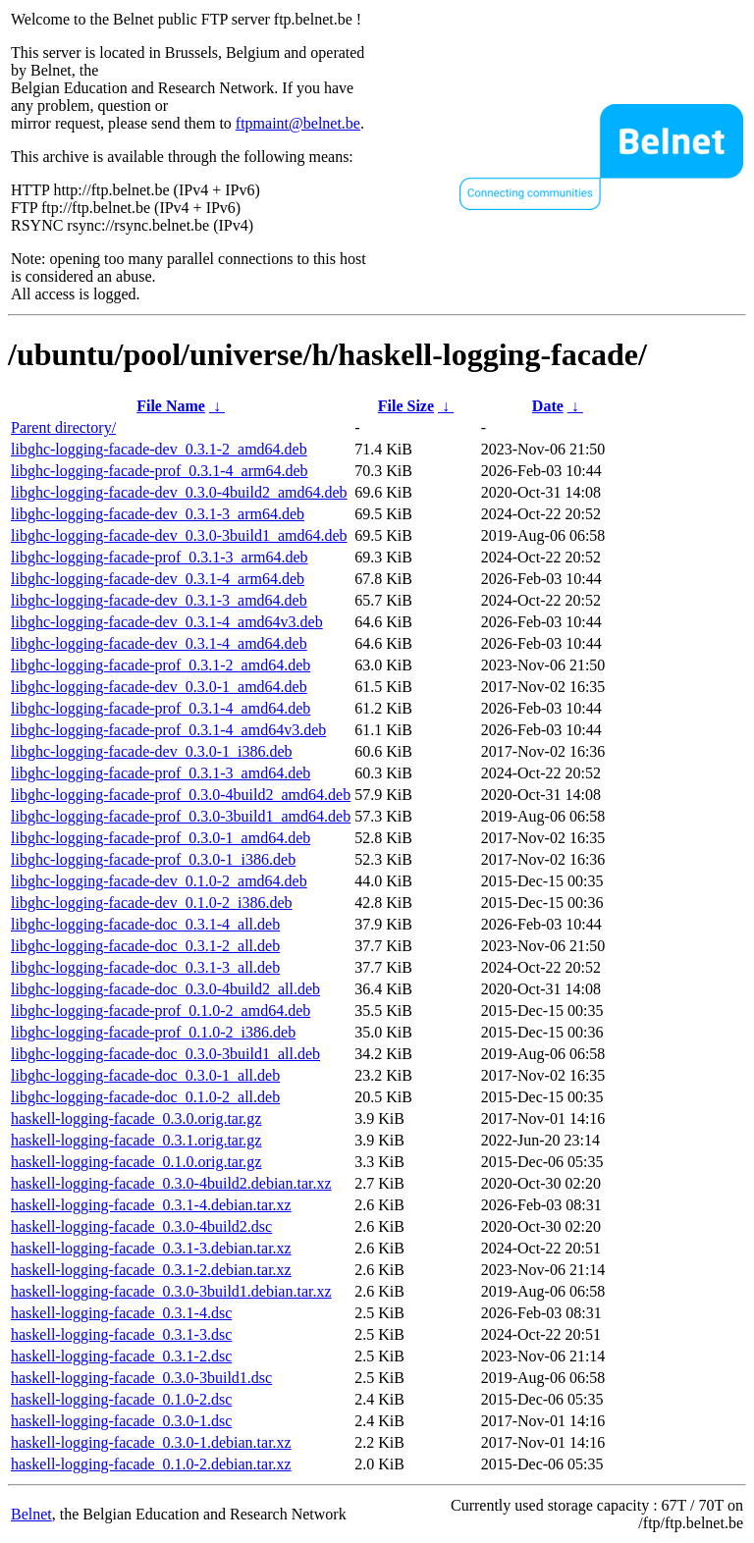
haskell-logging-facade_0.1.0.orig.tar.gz (136, 1161)
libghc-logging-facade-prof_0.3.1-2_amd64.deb (160, 665)
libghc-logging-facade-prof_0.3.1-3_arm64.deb (159, 557)
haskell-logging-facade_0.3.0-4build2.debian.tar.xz (171, 1183)
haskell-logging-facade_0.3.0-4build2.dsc (141, 1226)
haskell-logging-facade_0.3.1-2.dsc (121, 1356)
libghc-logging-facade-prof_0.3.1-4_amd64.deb (160, 708)
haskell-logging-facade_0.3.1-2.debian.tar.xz (151, 1269)
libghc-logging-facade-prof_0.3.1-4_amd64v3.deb (168, 729)
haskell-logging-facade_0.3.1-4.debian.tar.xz (151, 1205)
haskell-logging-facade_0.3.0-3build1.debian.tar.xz (171, 1291)
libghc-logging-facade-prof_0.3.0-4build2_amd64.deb (180, 794)
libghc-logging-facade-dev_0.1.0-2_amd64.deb (159, 881)
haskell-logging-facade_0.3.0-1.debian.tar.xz (151, 1442)
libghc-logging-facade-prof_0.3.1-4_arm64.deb (159, 470)
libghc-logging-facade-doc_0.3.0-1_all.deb (145, 1075)
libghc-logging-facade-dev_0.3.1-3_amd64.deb (159, 600)
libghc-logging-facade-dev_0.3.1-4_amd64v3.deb (167, 621)
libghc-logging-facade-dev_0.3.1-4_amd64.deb (159, 643)
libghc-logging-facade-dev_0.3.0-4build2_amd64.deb (179, 492)
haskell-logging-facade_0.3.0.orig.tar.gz (136, 1118)
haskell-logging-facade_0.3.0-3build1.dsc (141, 1377)
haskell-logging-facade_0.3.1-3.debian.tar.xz (151, 1248)
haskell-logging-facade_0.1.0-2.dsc (121, 1399)
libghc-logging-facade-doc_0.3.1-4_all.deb (145, 924)
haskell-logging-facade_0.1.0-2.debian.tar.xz (151, 1464)
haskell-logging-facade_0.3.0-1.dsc (121, 1420)
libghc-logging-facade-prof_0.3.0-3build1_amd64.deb (180, 816)
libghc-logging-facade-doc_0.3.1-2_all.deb (145, 945)
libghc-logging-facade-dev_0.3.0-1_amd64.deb (159, 686)
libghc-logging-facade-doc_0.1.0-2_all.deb (145, 1097)
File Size (406, 406)
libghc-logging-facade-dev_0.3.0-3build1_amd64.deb (179, 535)
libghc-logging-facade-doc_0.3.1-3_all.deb (145, 967)
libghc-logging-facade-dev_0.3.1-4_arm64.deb (157, 578)
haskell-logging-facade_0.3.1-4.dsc (121, 1312)
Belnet (31, 1514)
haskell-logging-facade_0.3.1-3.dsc (121, 1334)
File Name (170, 406)
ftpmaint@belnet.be (298, 123)
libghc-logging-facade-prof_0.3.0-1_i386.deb (153, 859)
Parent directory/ (63, 427)
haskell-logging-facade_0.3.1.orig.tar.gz (136, 1140)
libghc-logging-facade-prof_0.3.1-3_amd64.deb (160, 773)
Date (548, 406)
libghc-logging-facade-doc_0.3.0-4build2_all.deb (165, 989)
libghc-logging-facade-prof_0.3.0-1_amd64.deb (160, 837)
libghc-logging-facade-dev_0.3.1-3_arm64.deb (157, 513)
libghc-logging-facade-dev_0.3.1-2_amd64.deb (159, 449)
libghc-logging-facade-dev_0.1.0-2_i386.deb (152, 902)
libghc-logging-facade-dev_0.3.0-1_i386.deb (152, 751)
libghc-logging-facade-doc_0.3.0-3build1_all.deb (165, 1053)
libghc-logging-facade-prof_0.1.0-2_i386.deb (153, 1032)
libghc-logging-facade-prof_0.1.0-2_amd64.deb (160, 1010)
